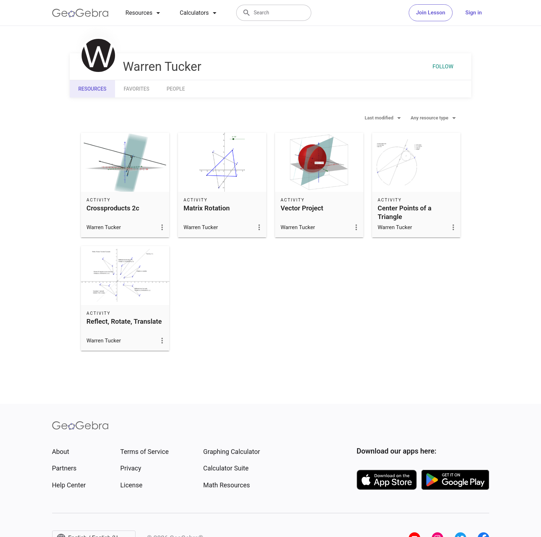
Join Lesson (430, 12)
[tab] (143, 13)
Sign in (474, 12)
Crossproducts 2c (113, 208)
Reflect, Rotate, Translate (124, 322)
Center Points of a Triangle (405, 212)
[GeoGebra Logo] (80, 13)
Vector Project (302, 208)
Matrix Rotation (207, 208)
